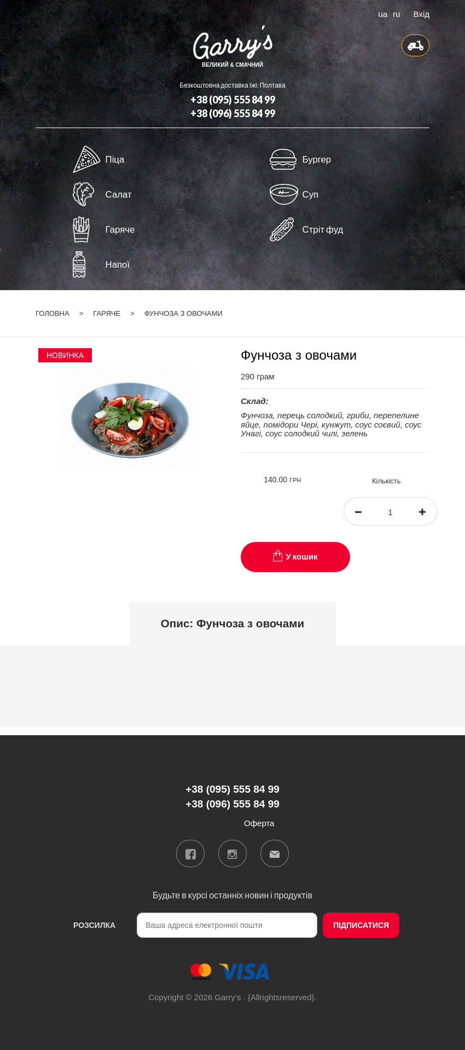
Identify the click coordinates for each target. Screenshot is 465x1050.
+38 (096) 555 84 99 (232, 113)
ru (396, 13)
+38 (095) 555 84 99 (232, 100)
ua (382, 13)
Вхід (421, 13)
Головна (52, 313)
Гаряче (106, 313)
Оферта (259, 823)
